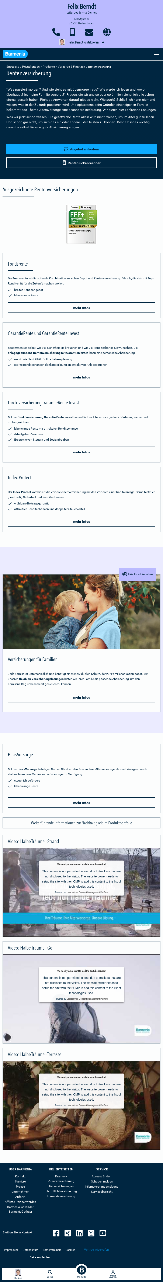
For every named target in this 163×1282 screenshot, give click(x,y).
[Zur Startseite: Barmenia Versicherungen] (15, 54)
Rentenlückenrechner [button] (82, 163)
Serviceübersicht (102, 1191)
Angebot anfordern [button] (81, 149)
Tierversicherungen (61, 1186)
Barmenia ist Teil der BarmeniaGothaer (20, 1209)
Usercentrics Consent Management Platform (87, 892)
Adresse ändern (102, 1176)
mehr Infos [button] (81, 308)
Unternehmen (20, 1191)
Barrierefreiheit (52, 1249)
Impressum (11, 1249)
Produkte (49, 66)
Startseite (12, 66)
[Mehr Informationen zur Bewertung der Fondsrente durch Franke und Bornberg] (81, 224)
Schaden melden (102, 1181)
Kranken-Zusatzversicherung (61, 1179)
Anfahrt (20, 1196)
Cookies (70, 1249)
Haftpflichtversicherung (61, 1191)
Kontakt (20, 1176)
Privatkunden (31, 66)
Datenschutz (30, 1249)
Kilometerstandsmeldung (101, 1186)
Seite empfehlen (40, 1257)
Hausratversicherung (61, 1196)
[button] (81, 42)
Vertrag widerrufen (96, 1249)
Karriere (20, 1181)
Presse (20, 1186)
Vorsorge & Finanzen (71, 66)
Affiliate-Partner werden (20, 1202)
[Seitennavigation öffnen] (156, 54)
